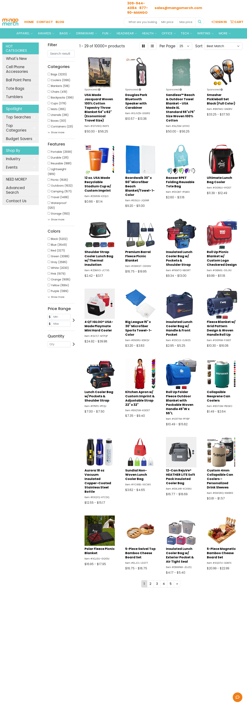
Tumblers (14, 96)
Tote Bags (15, 88)
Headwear (127, 33)
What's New (16, 58)
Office (169, 33)
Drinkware (86, 33)
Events (12, 167)
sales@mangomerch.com (178, 7)
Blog (60, 22)
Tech (186, 33)
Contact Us (16, 201)
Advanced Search (15, 190)
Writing (205, 33)
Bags (65, 33)
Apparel (24, 33)
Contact (44, 22)
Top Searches (18, 117)
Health (149, 33)
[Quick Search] (141, 22)
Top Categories (16, 128)
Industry (13, 158)
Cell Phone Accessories (17, 69)
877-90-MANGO (137, 10)
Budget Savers (19, 138)
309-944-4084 (136, 5)
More (225, 33)
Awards (46, 33)
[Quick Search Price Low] (168, 22)
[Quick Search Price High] (186, 22)
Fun (107, 33)
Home (29, 22)
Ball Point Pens (18, 80)
